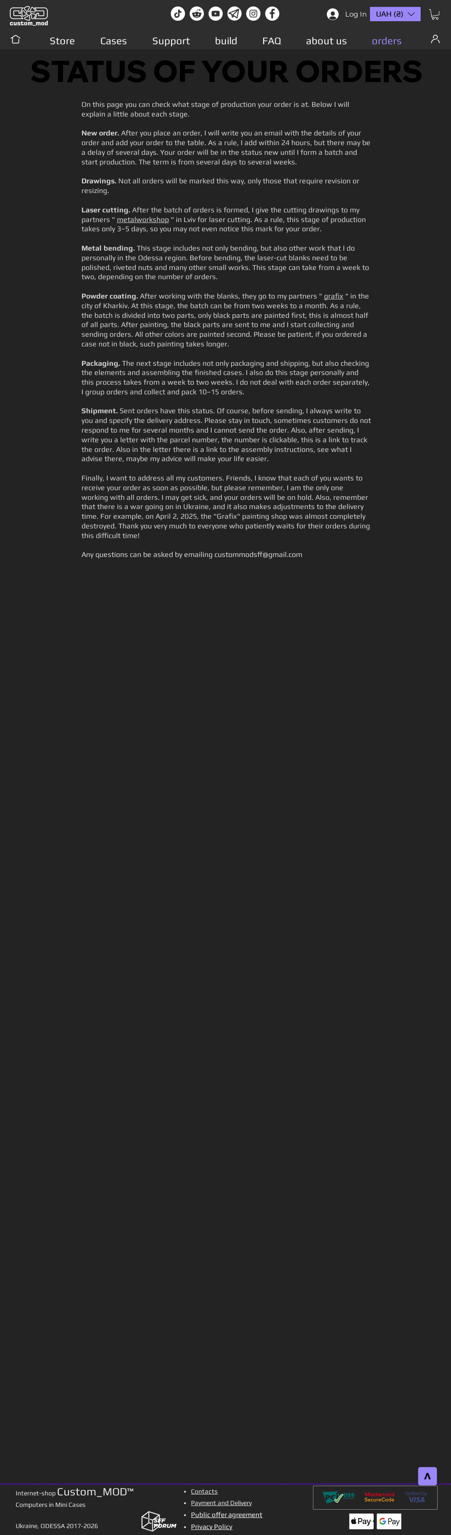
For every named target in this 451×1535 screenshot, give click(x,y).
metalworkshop (143, 219)
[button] (435, 14)
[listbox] (395, 14)
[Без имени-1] (234, 13)
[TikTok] (178, 13)
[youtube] (215, 13)
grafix (333, 296)
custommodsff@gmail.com (258, 554)
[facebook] (272, 13)
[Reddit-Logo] (197, 13)
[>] (427, 1476)
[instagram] (253, 13)
